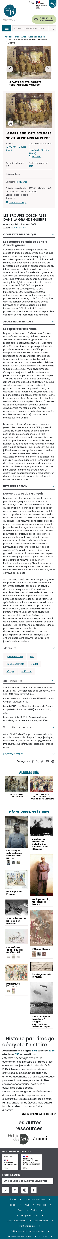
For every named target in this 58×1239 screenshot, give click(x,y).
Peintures (22, 181)
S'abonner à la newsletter (46, 19)
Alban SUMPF (19, 227)
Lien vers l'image (17, 202)
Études (13, 1199)
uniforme (26, 671)
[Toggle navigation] (6, 28)
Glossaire (41, 1205)
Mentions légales (27, 1226)
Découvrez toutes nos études (30, 36)
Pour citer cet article (17, 727)
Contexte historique (19, 234)
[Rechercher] (30, 28)
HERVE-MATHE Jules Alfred (16, 148)
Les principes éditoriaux (28, 1215)
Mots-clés (9, 648)
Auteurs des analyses (34, 1199)
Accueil (8, 36)
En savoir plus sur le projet (37, 1113)
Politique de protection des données (27, 1231)
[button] (48, 69)
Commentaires (13, 754)
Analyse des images (18, 321)
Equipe (34, 1210)
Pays (27, 1205)
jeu (32, 656)
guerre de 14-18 (14, 656)
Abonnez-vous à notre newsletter (25, 1181)
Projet (20, 1210)
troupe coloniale (15, 663)
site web (36, 156)
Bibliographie (12, 681)
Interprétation (15, 486)
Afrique (10, 671)
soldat (34, 663)
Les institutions (41, 1220)
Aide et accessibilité (16, 1220)
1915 (31, 166)
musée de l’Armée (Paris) (39, 152)
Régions (13, 1205)
